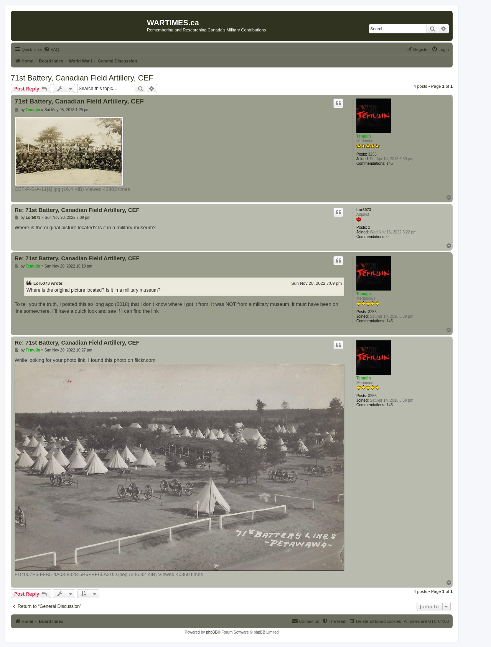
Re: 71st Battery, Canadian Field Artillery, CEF (77, 210)
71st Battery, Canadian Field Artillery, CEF (82, 78)
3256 (372, 154)
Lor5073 (363, 210)
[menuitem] (51, 49)
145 (389, 163)
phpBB (211, 632)
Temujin (363, 136)
